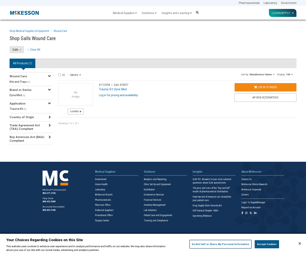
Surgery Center (102, 220)
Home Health (101, 184)
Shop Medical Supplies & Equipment (29, 31)
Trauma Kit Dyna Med (113, 89)
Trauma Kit (18, 108)
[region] (153, 244)
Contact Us (246, 179)
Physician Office (102, 205)
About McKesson (251, 171)
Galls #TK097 (121, 84)
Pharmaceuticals (249, 2)
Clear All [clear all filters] (35, 49)
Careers (245, 194)
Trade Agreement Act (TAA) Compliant (25, 127)
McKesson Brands (104, 194)
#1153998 (104, 84)
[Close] (299, 243)
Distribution (149, 189)
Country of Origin (22, 117)
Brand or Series (21, 90)
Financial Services (152, 200)
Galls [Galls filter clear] (15, 49)
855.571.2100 (49, 193)
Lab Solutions (150, 210)
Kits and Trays (20, 81)
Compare (76, 111)
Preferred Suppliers (104, 210)
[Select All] (59, 75)
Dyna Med (17, 95)
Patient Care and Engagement (158, 215)
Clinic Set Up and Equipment (157, 184)
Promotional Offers (104, 215)
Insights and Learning (177, 13)
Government (288, 2)
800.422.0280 (49, 201)
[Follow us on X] (250, 213)
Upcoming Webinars (202, 215)
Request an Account (250, 207)
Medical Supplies (125, 13)
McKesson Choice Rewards (254, 184)
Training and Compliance (156, 220)
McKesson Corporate (251, 189)
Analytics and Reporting (155, 179)
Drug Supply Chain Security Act (207, 205)
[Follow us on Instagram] (246, 213)
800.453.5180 (49, 210)
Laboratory (270, 2)
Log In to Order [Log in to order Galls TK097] (265, 87)
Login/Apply (283, 13)
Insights (197, 171)
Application (18, 103)
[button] (258, 74)
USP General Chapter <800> (206, 210)
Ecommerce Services (154, 194)
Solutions (149, 13)
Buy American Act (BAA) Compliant (27, 138)
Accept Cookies (267, 244)
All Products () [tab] (22, 63)
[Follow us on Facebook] (242, 213)
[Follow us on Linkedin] (255, 213)
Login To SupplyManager (253, 202)
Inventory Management (154, 205)
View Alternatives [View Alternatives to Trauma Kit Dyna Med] (265, 97)
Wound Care (60, 31)
